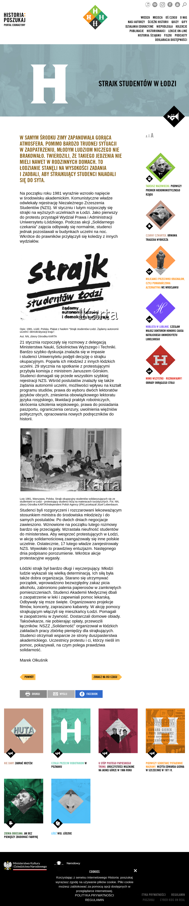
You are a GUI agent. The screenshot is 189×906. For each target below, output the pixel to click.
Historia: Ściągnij (149, 35)
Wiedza (145, 17)
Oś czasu (171, 17)
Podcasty (181, 35)
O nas (183, 17)
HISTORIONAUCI (156, 31)
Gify (184, 22)
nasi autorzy (136, 22)
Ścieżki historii (158, 22)
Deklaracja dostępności (171, 39)
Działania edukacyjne (140, 26)
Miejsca (158, 17)
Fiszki (168, 35)
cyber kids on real (172, 900)
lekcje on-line (177, 31)
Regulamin (178, 894)
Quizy (175, 22)
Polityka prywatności (151, 894)
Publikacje (137, 31)
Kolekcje (181, 26)
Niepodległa (165, 26)
